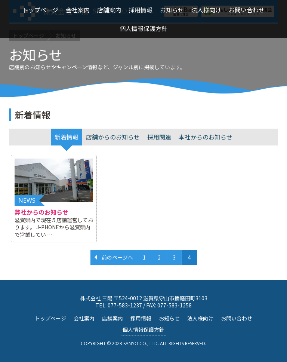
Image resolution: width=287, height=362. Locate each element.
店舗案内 (112, 318)
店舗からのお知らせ (113, 136)
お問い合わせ (236, 318)
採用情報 (140, 318)
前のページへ (117, 257)
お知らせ (169, 318)
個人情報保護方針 (143, 329)
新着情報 (66, 136)
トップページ (50, 318)
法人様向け (200, 318)
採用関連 (159, 136)
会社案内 (84, 318)
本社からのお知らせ (205, 136)
